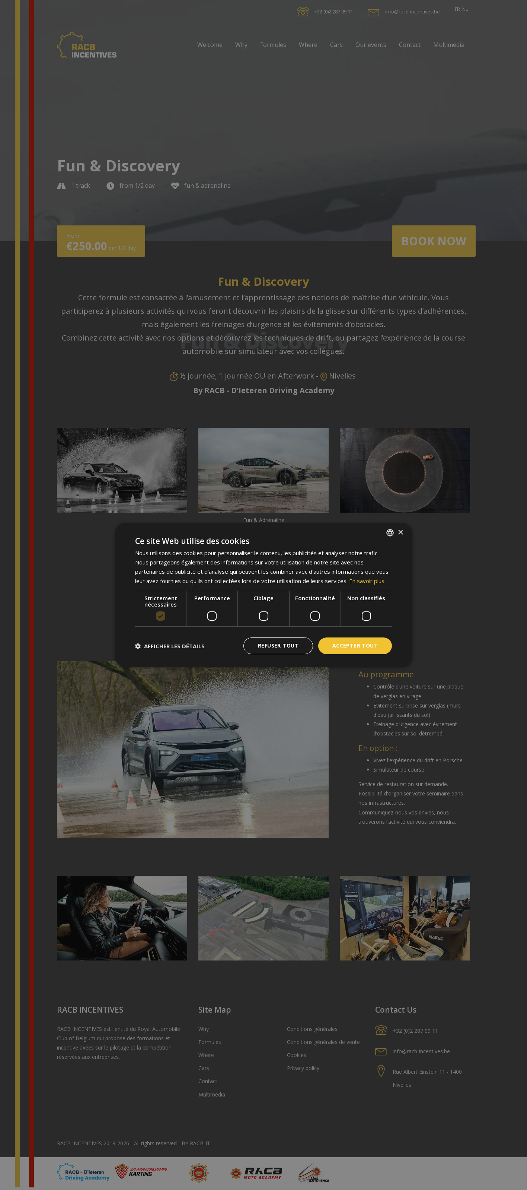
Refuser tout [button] (278, 645)
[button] (170, 646)
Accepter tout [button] (355, 645)
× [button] (400, 532)
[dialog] (263, 595)
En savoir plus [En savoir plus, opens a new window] (366, 581)
